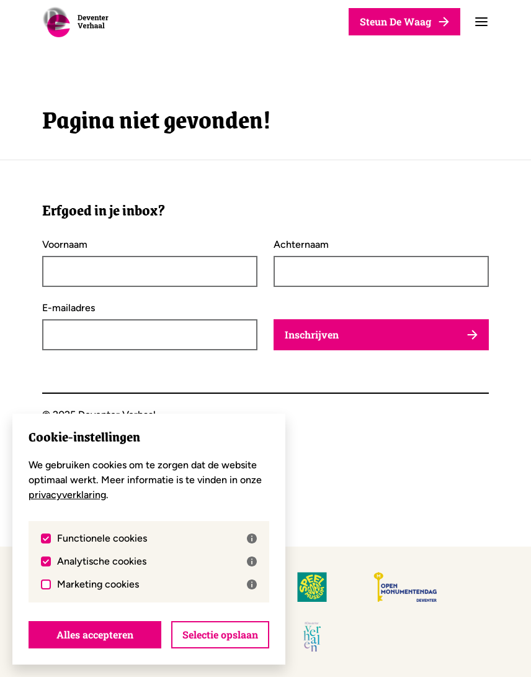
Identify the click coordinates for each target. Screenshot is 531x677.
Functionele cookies (157, 538)
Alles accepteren (94, 634)
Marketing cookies (157, 584)
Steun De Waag (404, 21)
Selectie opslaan (220, 634)
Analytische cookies (157, 561)
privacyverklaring (67, 495)
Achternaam (301, 245)
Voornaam (64, 245)
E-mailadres (68, 308)
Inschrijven (381, 334)
